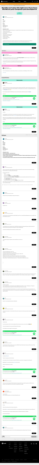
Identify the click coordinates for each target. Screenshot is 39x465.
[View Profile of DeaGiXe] (6, 212)
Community (4, 1)
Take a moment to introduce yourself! (15, 99)
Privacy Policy (12, 459)
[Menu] (37, 1)
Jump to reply (4, 63)
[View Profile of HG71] (5, 298)
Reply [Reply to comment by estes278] (34, 387)
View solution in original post (6, 100)
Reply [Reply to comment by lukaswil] (34, 433)
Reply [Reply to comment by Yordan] (34, 103)
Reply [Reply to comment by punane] (34, 232)
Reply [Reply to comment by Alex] (34, 338)
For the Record (11, 448)
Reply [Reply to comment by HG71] (34, 304)
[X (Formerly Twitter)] (34, 444)
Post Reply (33, 436)
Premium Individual (25, 445)
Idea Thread (14, 362)
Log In (35, 1)
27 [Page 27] (34, 134)
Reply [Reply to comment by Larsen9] (34, 315)
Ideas (25, 1)
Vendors (15, 451)
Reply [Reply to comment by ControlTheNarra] (34, 398)
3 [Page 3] (31, 134)
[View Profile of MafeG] (5, 402)
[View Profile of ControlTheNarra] (7, 391)
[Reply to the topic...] (18, 436)
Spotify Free (26, 453)
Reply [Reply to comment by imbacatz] (34, 162)
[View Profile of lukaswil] (6, 16)
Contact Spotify (21, 450)
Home (5, 5)
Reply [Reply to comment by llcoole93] (34, 208)
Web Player (20, 446)
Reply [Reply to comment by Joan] (34, 131)
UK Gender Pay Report (14, 461)
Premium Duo (26, 447)
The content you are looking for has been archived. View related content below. (19, 3)
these (7, 409)
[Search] (32, 1)
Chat (19, 1)
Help (14, 1)
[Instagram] (31, 444)
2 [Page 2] (18, 439)
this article (15, 115)
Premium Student (25, 451)
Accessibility (25, 459)
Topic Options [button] (4, 50)
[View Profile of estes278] (6, 380)
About (9, 444)
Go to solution (20, 13)
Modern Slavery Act (4, 461)
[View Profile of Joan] (6, 109)
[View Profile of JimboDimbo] (6, 236)
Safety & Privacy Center (7, 459)
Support (20, 444)
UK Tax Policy (9, 461)
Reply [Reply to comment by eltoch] (34, 188)
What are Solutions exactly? (20, 97)
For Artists (15, 444)
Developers (15, 446)
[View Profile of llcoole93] (6, 202)
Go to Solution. (7, 44)
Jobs (9, 446)
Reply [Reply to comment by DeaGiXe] (34, 219)
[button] (36, 17)
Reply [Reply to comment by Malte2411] (34, 349)
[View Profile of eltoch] (5, 166)
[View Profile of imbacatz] (6, 138)
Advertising (15, 448)
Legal (2, 459)
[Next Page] (36, 134)
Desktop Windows (11, 5)
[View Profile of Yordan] (6, 82)
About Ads (21, 459)
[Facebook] (36, 444)
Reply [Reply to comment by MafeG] (34, 423)
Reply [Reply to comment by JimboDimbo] (34, 244)
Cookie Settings (17, 459)
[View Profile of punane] (6, 223)
